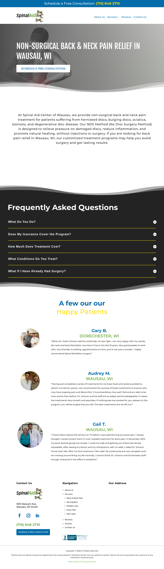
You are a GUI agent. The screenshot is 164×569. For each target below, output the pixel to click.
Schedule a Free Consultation (43, 68)
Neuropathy (72, 502)
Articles (68, 523)
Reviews (126, 17)
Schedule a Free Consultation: (82, 3)
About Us (99, 17)
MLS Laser (71, 514)
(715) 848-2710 (28, 525)
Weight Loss (72, 506)
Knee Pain (71, 510)
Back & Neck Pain (75, 498)
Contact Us (140, 17)
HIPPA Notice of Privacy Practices (82, 562)
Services (112, 17)
